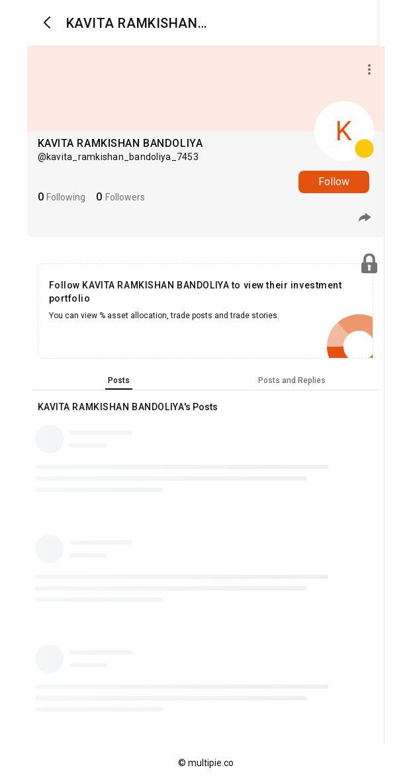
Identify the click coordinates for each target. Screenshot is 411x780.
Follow (333, 181)
